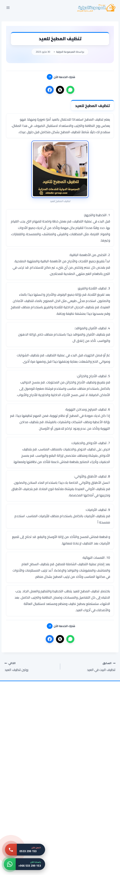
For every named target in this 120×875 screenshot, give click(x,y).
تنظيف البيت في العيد (89, 666)
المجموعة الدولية (65, 51)
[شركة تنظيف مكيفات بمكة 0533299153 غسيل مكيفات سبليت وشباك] (87, 844)
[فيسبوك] (50, 90)
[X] (60, 90)
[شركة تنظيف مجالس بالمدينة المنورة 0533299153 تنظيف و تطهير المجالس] (87, 789)
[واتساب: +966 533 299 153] (24, 864)
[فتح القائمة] (8, 7)
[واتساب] (70, 90)
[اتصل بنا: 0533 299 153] (25, 850)
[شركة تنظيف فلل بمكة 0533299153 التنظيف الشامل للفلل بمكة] (33, 734)
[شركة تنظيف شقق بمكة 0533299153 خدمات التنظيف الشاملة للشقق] (33, 789)
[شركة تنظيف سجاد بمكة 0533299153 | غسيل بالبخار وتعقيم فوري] (87, 734)
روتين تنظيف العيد (31, 666)
